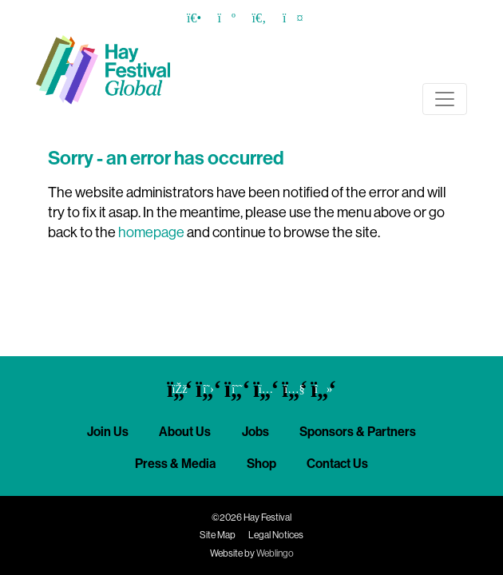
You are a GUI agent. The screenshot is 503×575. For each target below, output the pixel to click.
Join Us (108, 431)
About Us (185, 431)
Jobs (255, 431)
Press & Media (175, 463)
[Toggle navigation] (444, 99)
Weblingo (275, 553)
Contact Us (337, 463)
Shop (261, 463)
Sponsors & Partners (357, 431)
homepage (151, 232)
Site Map (218, 535)
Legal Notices (275, 535)
